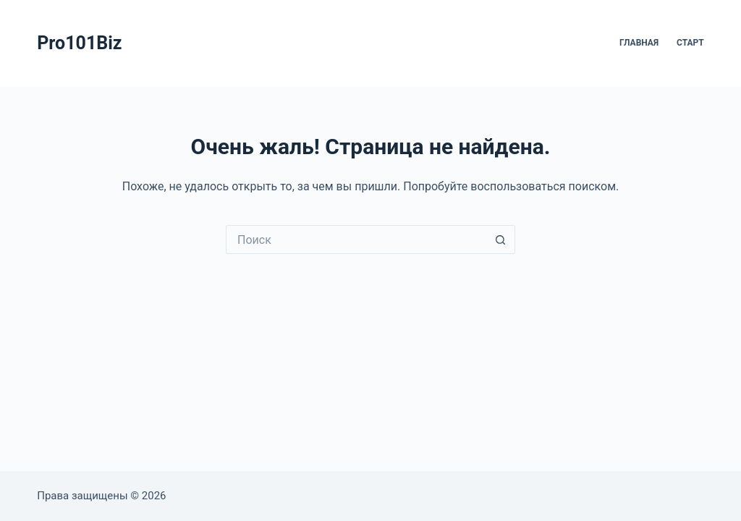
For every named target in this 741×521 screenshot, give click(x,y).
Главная (639, 43)
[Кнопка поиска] (500, 239)
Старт (690, 43)
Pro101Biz (79, 43)
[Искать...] (356, 239)
